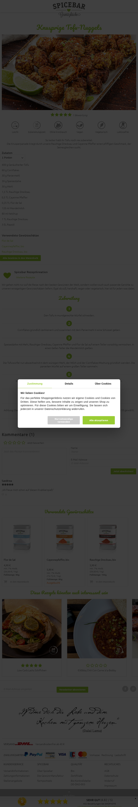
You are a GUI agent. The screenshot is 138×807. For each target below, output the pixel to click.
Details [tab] (69, 383)
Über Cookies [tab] (103, 383)
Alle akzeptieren (98, 420)
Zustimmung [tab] (35, 383)
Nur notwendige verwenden (64, 420)
